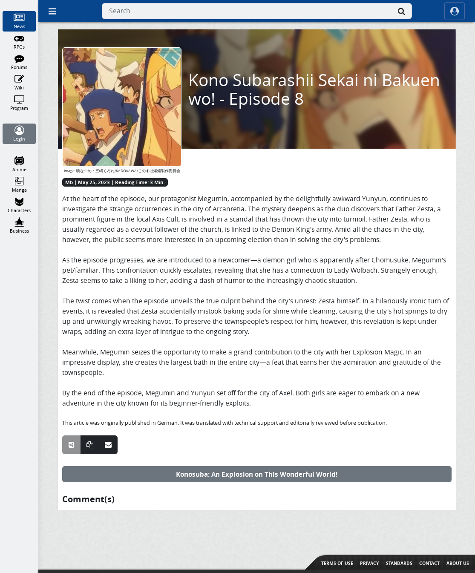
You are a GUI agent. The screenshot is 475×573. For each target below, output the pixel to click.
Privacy (369, 563)
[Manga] (19, 185)
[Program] (19, 103)
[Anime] (19, 164)
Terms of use (337, 563)
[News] (19, 21)
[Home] (19, 4)
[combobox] (257, 11)
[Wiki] (19, 82)
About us (457, 563)
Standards (399, 563)
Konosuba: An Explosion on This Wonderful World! (256, 474)
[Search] (401, 11)
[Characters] (19, 205)
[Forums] (19, 62)
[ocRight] (454, 11)
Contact (429, 563)
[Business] (19, 226)
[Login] (19, 134)
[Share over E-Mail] (108, 444)
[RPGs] (19, 42)
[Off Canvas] (52, 11)
